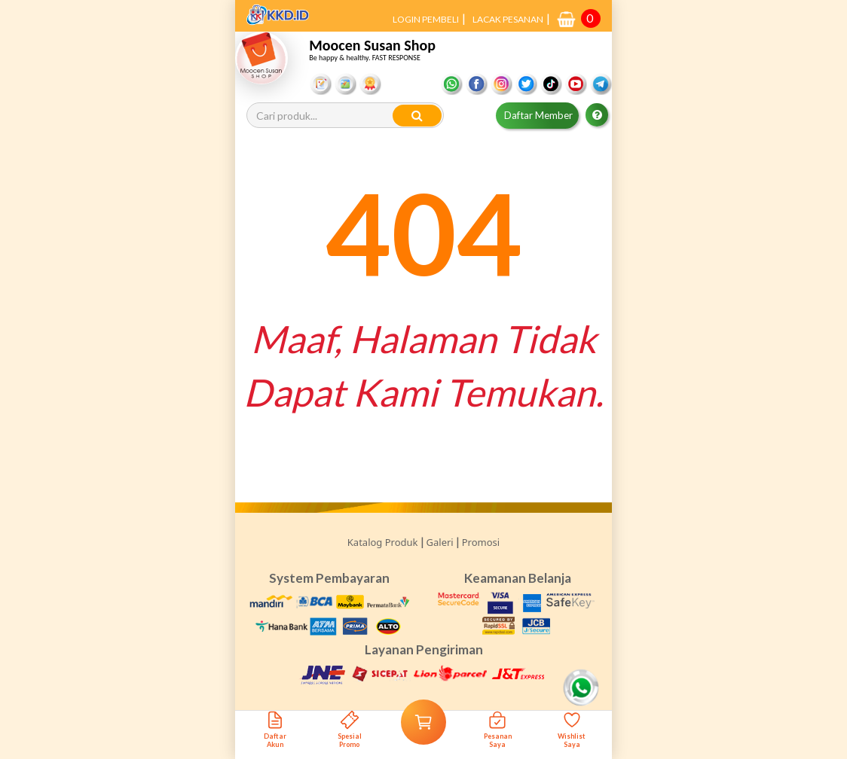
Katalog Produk (382, 542)
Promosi (481, 542)
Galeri (440, 542)
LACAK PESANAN (507, 19)
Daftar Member (538, 115)
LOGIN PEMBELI (426, 19)
